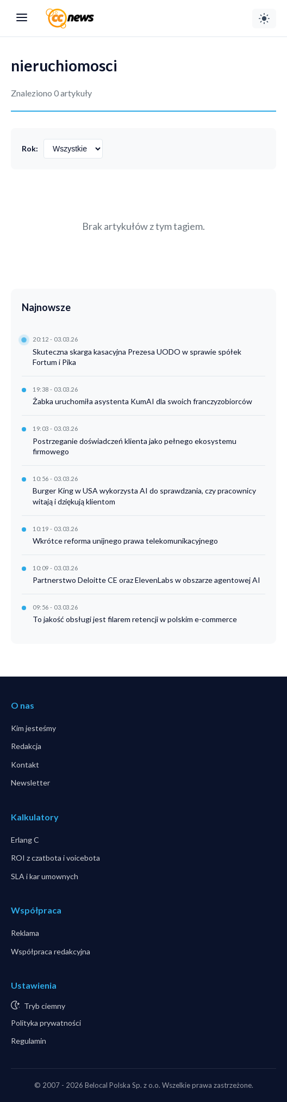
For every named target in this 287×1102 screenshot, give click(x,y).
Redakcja (26, 746)
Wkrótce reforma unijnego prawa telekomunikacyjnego (125, 540)
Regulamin (28, 1040)
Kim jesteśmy (33, 728)
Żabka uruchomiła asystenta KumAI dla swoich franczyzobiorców (142, 401)
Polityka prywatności (46, 1022)
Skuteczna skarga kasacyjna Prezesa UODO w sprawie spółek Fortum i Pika (137, 357)
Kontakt (25, 764)
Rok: (30, 148)
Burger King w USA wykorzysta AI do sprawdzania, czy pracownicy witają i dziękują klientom (144, 496)
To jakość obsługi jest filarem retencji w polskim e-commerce (135, 619)
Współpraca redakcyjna (50, 951)
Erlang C (25, 839)
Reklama (25, 932)
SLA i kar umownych (44, 876)
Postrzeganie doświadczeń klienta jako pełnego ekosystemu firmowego (134, 446)
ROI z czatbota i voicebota (55, 857)
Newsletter (30, 782)
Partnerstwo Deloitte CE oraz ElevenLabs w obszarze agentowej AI (146, 580)
